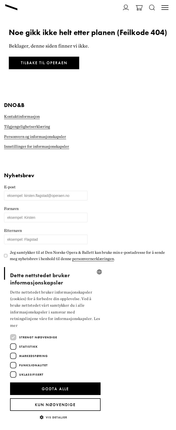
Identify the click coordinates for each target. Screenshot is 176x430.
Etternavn (13, 230)
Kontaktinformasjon (22, 116)
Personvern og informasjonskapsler (35, 136)
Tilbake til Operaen (44, 62)
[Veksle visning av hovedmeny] (164, 8)
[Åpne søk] (152, 8)
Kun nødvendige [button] (55, 404)
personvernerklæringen (93, 258)
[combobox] (99, 271)
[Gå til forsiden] (11, 8)
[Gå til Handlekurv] (139, 8)
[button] (55, 417)
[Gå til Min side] (123, 7)
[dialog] (55, 345)
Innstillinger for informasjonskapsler (36, 146)
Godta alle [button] (55, 388)
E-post (10, 187)
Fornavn (11, 208)
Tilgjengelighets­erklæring (27, 126)
